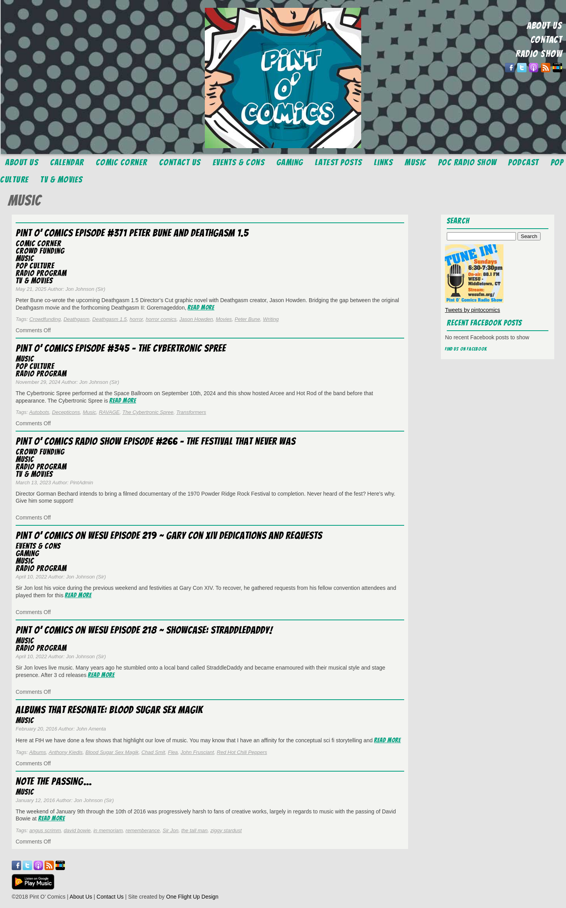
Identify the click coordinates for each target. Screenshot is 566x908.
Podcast (523, 162)
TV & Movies (61, 179)
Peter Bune (247, 319)
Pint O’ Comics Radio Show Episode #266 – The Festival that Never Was (156, 441)
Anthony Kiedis (66, 752)
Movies (224, 319)
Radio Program (41, 273)
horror (136, 319)
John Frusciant (197, 752)
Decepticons (66, 412)
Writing (271, 319)
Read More (201, 307)
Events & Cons (239, 162)
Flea (173, 752)
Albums (37, 752)
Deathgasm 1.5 (109, 319)
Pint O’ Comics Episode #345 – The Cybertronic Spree (121, 348)
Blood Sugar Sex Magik (112, 752)
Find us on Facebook (466, 348)
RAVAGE (109, 412)
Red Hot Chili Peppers (242, 752)
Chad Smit (153, 752)
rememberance (142, 830)
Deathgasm (76, 319)
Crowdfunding (45, 319)
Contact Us (180, 162)
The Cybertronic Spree (148, 412)
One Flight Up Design (192, 897)
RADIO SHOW (539, 54)
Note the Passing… (54, 781)
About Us (21, 162)
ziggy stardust (226, 830)
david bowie (77, 830)
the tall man (194, 830)
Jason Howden (196, 319)
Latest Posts (338, 162)
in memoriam (108, 830)
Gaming (289, 162)
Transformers (191, 412)
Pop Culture (35, 265)
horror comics (161, 319)
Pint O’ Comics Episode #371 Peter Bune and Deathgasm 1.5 (132, 232)
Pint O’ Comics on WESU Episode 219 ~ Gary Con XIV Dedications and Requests (169, 535)
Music (415, 162)
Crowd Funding (40, 251)
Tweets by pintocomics (472, 310)
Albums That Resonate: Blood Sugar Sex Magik (109, 709)
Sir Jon (170, 830)
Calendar (67, 162)
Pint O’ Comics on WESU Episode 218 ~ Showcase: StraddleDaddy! (144, 630)
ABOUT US (544, 25)
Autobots (39, 412)
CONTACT (546, 40)
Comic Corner (121, 162)
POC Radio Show (467, 162)
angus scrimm (45, 830)
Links (383, 162)
